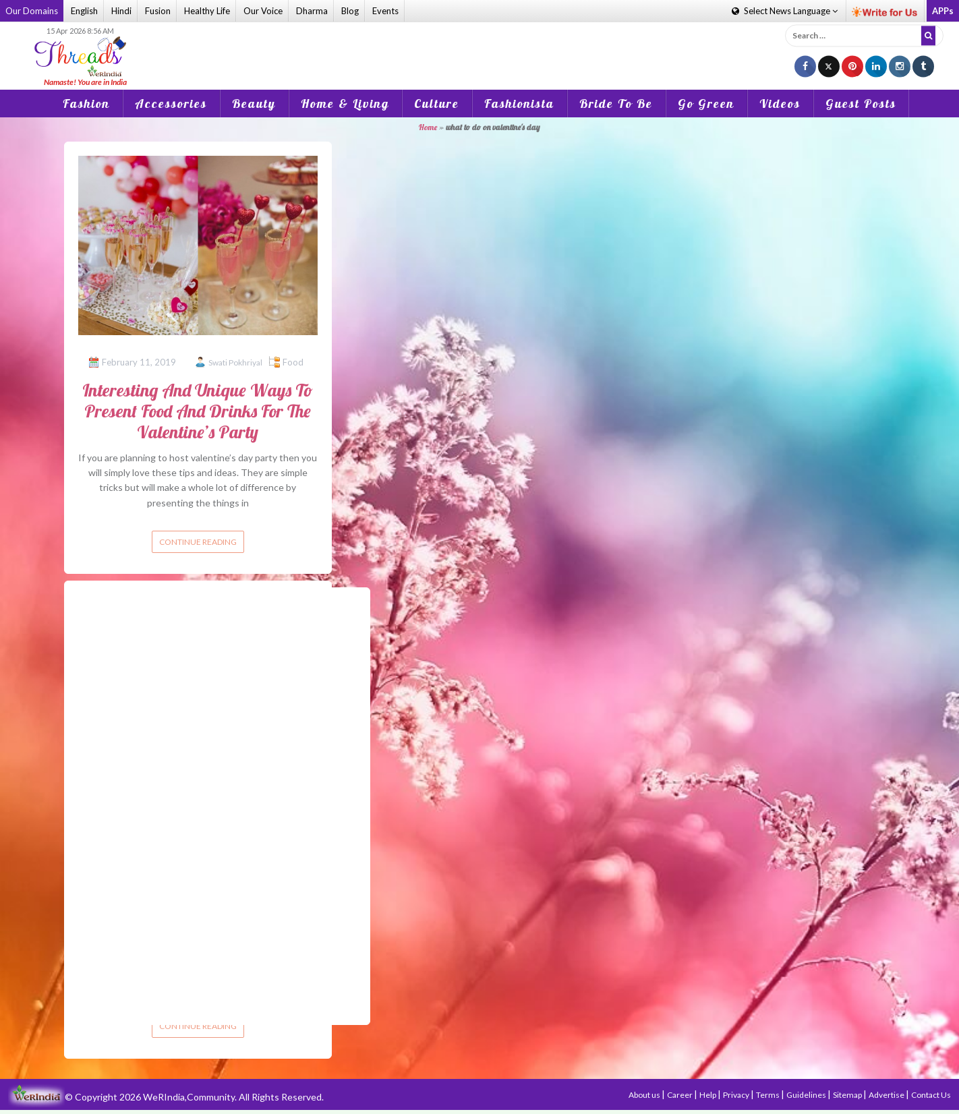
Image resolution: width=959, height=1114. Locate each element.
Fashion (86, 103)
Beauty (254, 103)
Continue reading (198, 542)
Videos (780, 103)
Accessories (171, 103)
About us (645, 1095)
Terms (768, 1095)
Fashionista (519, 103)
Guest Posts (860, 103)
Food (293, 362)
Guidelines (806, 1095)
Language (785, 10)
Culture (436, 103)
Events (385, 10)
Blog (350, 10)
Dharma (312, 10)
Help (708, 1095)
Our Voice (263, 10)
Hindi (121, 10)
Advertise (887, 1095)
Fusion (158, 10)
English (84, 10)
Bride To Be (616, 103)
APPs (943, 10)
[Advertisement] (479, 46)
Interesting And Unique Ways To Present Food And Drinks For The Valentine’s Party (197, 411)
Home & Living (345, 103)
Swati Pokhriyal (235, 362)
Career (680, 1095)
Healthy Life (207, 10)
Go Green (706, 103)
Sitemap (848, 1095)
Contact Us (931, 1095)
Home (428, 127)
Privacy (737, 1095)
